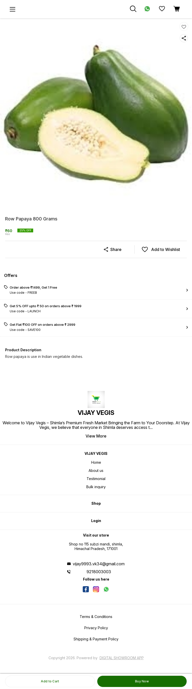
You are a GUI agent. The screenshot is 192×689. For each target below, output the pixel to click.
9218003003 (99, 571)
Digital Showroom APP (122, 658)
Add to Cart (50, 681)
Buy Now (142, 681)
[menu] (12, 9)
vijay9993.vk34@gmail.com (99, 563)
